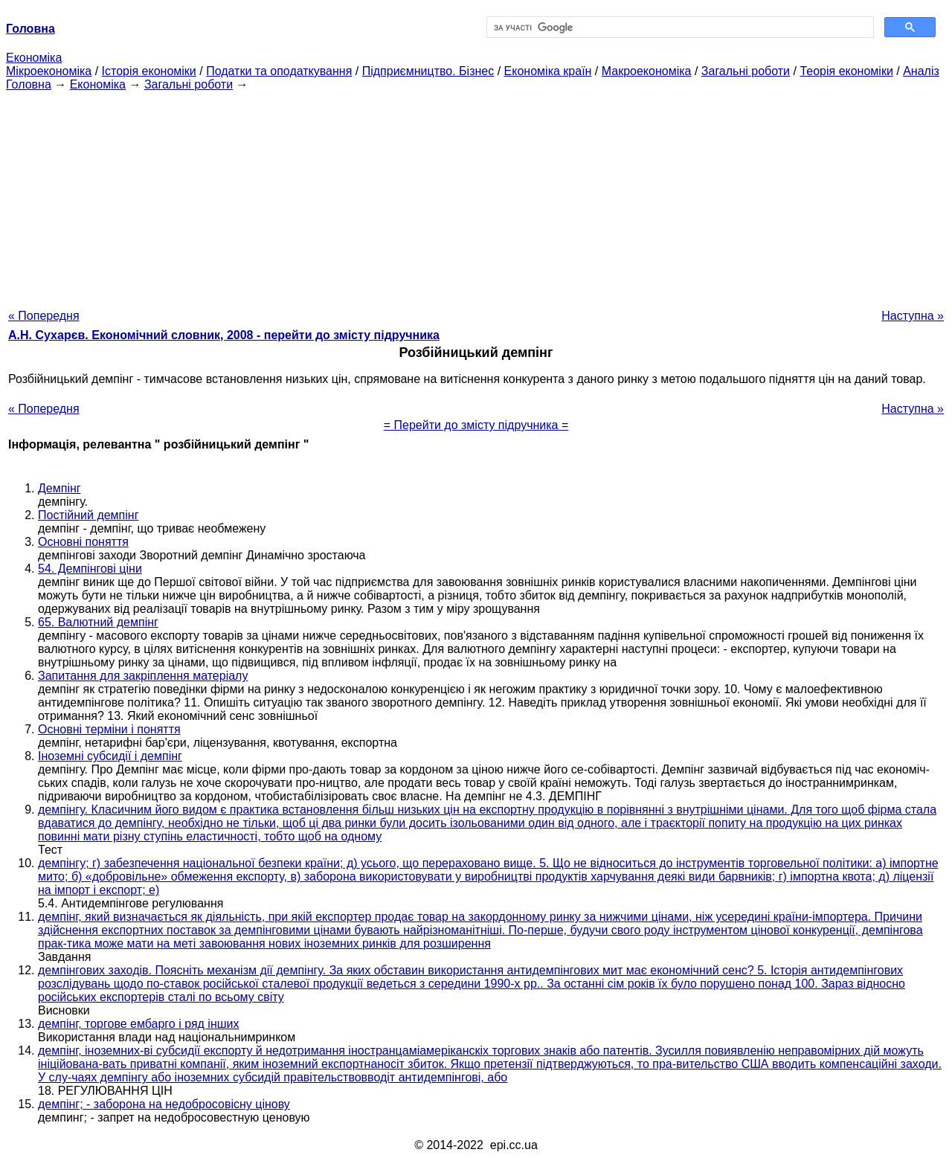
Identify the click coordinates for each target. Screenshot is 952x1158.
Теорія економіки (846, 71)
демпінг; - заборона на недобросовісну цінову (164, 1104)
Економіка (34, 57)
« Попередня (44, 315)
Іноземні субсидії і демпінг (110, 756)
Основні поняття (83, 541)
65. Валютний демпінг (98, 622)
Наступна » (912, 315)
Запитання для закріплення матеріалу (143, 675)
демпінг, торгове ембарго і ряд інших (138, 1023)
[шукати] (678, 27)
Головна (28, 84)
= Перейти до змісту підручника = (476, 425)
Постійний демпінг (88, 515)
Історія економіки (149, 71)
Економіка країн (548, 71)
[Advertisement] (476, 195)
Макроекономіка (647, 71)
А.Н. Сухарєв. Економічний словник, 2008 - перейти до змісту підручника (224, 335)
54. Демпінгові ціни (90, 568)
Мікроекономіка (48, 71)
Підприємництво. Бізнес (428, 71)
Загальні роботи (745, 71)
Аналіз (921, 71)
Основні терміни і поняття (109, 729)
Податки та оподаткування (279, 71)
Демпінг (59, 488)
